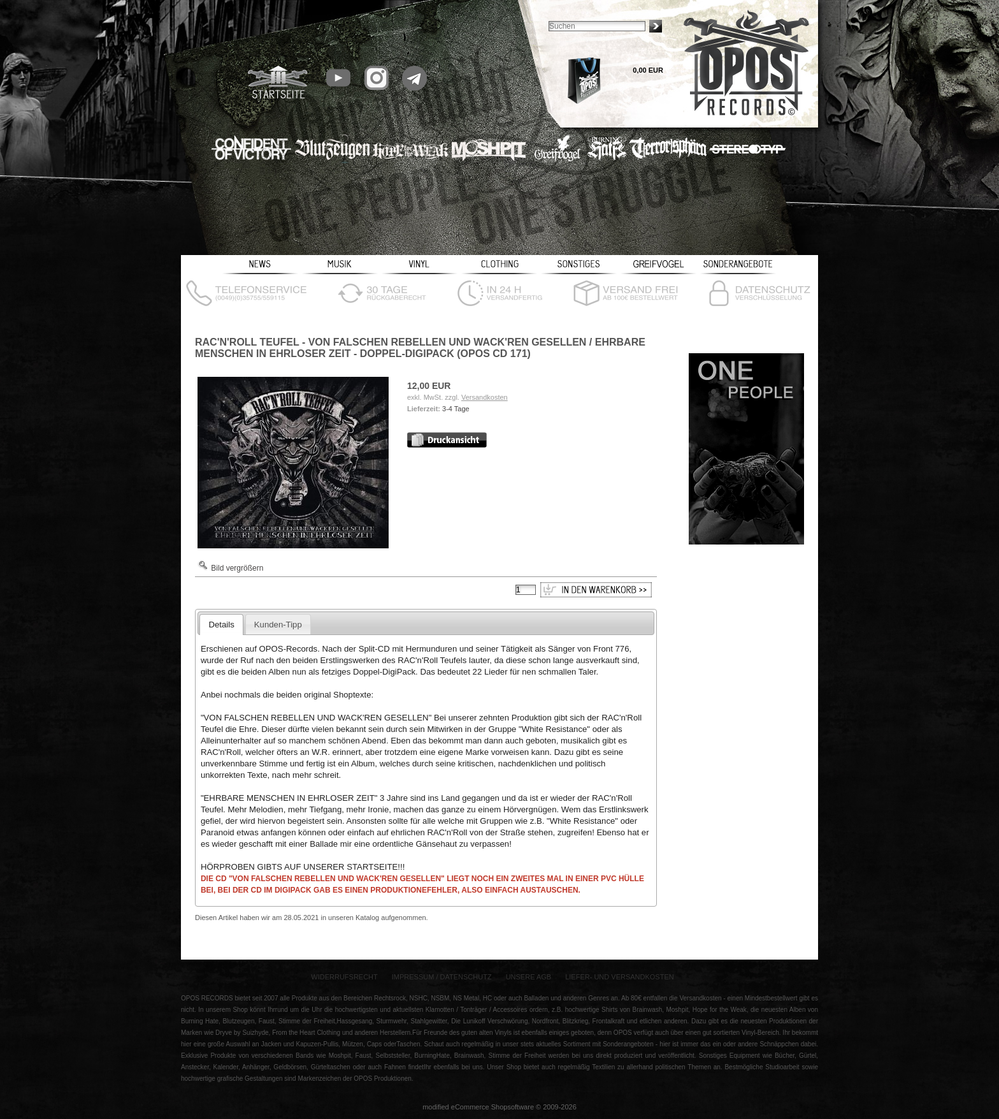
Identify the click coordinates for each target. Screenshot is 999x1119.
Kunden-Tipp (278, 624)
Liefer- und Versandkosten (619, 977)
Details (221, 624)
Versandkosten (484, 397)
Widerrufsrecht (344, 977)
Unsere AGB (529, 977)
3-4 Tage (456, 409)
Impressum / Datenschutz (442, 977)
